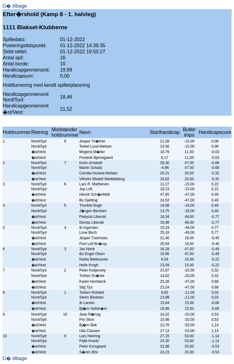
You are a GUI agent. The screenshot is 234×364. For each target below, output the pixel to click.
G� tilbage (14, 6)
